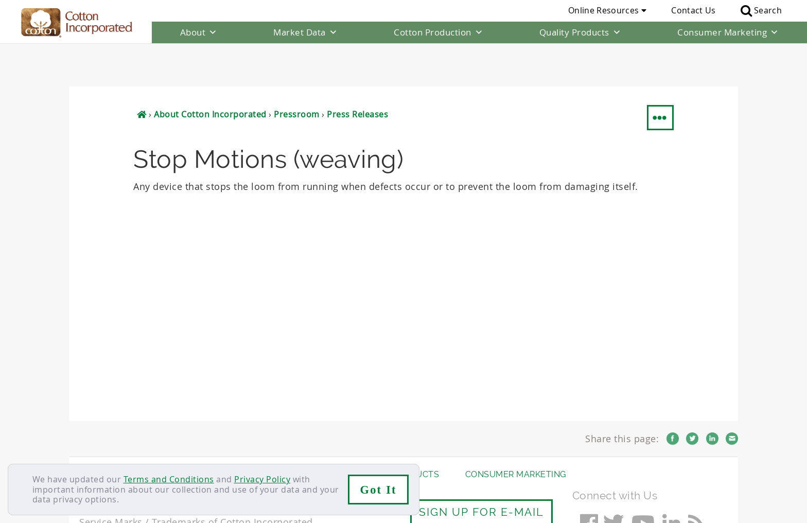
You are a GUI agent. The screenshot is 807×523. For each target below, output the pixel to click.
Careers (137, 451)
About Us (101, 431)
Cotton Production (438, 32)
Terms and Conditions (169, 479)
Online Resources (607, 10)
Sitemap (180, 451)
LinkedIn (712, 395)
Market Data (305, 32)
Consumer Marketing (728, 32)
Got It (378, 489)
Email (732, 395)
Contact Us (693, 10)
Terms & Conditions (246, 451)
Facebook (672, 395)
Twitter (692, 395)
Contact (95, 451)
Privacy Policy (262, 479)
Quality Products (580, 32)
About (199, 32)
